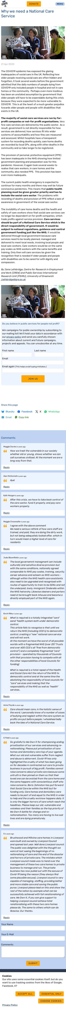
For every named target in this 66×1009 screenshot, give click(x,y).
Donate (34, 4)
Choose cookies (50, 1001)
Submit (33, 965)
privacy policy (13, 336)
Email (5, 358)
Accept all (25, 994)
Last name (40, 350)
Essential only (51, 994)
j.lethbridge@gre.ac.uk (13, 279)
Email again (24, 366)
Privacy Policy (9, 1005)
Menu (60, 4)
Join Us (33, 378)
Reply (6, 467)
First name (8, 350)
